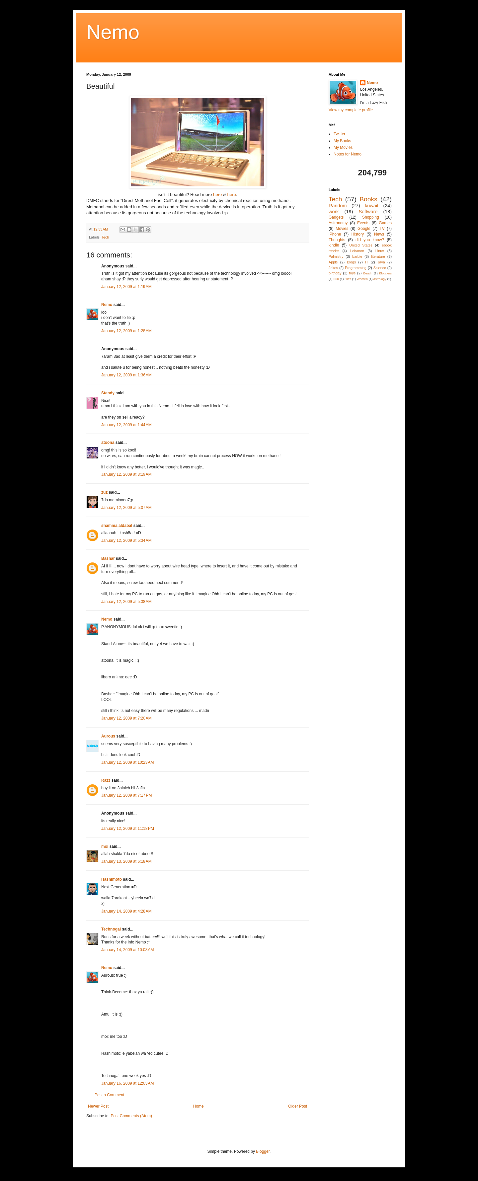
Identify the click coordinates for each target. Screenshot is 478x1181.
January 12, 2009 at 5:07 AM (126, 507)
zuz (104, 492)
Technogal (111, 929)
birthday (335, 273)
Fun (336, 279)
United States (360, 245)
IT (366, 262)
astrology (379, 279)
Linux (379, 251)
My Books (342, 141)
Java (381, 262)
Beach (367, 273)
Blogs (351, 262)
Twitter (339, 134)
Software (367, 211)
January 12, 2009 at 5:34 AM (126, 540)
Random (338, 205)
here (218, 194)
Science (379, 268)
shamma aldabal (116, 525)
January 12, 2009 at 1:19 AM (126, 286)
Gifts (348, 279)
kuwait (371, 205)
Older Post (297, 1106)
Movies (342, 228)
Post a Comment (109, 1095)
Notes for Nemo (347, 154)
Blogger (263, 1151)
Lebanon (357, 251)
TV (381, 228)
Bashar (108, 558)
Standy (108, 393)
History (358, 234)
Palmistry (336, 256)
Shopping (370, 217)
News (379, 234)
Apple (333, 262)
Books (368, 199)
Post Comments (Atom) (131, 1116)
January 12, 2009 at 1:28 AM (126, 331)
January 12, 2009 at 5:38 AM (126, 601)
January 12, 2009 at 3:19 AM (126, 474)
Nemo (112, 32)
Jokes (333, 268)
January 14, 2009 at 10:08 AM (127, 949)
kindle (334, 245)
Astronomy (338, 223)
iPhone (335, 234)
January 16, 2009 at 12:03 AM (127, 1083)
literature (378, 256)
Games (385, 223)
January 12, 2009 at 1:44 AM (126, 425)
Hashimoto (111, 879)
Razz (105, 780)
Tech (105, 237)
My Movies (343, 147)
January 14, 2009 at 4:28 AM (126, 911)
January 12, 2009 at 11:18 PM (127, 828)
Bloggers (385, 273)
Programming (355, 268)
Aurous (108, 736)
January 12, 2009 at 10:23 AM (127, 762)
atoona (107, 442)
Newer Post (98, 1106)
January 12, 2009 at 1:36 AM (126, 375)
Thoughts (337, 240)
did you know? (370, 240)
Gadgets (336, 217)
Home (198, 1106)
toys (352, 273)
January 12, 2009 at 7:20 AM (126, 718)
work (334, 211)
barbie (357, 256)
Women (362, 279)
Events (363, 223)
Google (364, 228)
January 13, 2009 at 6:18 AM (126, 861)
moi (104, 846)
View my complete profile (351, 110)
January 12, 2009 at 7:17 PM (126, 795)
